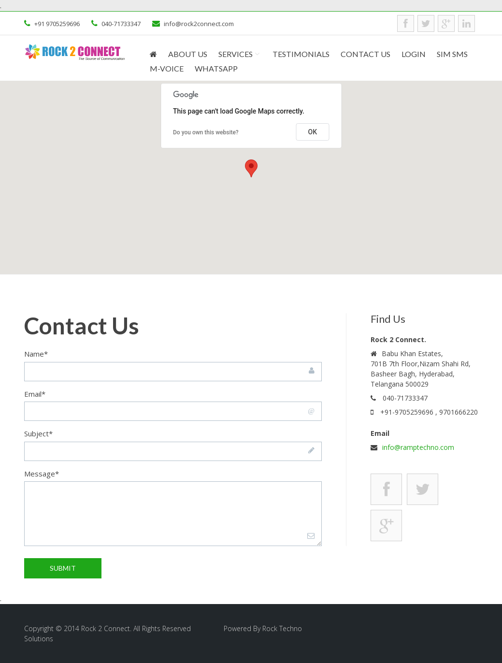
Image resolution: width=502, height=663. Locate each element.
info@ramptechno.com (418, 447)
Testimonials (301, 54)
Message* (41, 473)
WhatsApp (216, 68)
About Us (187, 54)
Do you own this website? (206, 132)
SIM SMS (452, 54)
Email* (34, 394)
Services (235, 54)
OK (312, 132)
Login (414, 54)
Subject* (38, 433)
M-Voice (167, 68)
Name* (36, 354)
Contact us (365, 54)
